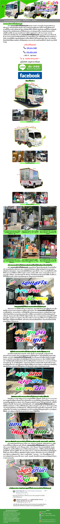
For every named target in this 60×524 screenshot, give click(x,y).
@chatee (47, 515)
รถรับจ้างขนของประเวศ (11, 513)
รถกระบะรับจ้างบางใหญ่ (11, 521)
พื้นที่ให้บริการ (26, 20)
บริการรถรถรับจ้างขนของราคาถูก (12, 510)
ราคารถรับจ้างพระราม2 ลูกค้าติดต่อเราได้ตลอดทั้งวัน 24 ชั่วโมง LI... (30, 261)
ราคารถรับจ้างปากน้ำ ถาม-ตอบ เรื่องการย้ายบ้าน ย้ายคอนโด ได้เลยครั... (48, 232)
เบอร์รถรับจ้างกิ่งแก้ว (7, 511)
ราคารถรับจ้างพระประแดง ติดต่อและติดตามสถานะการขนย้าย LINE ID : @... (12, 232)
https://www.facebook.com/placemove (47, 519)
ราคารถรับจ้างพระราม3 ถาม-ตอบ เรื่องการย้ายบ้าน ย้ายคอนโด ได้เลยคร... (12, 261)
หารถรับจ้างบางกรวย (14, 514)
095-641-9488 (32, 48)
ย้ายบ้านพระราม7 (9, 517)
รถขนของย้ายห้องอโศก (11, 519)
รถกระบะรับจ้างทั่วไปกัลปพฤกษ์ (12, 21)
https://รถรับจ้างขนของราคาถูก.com (48, 521)
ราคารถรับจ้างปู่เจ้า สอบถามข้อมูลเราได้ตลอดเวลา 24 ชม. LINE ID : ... (30, 232)
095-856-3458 (31, 52)
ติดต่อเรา (34, 20)
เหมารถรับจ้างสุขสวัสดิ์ (12, 518)
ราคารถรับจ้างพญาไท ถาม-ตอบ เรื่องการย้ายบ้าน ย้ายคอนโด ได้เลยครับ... (48, 261)
